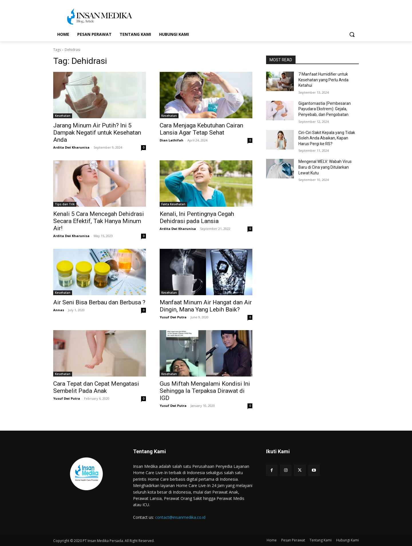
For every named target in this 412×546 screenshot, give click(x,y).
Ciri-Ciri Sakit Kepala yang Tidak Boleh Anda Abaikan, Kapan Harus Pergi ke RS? (326, 138)
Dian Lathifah (171, 140)
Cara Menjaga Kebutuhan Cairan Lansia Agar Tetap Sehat (201, 129)
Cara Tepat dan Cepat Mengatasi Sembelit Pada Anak (96, 387)
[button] (352, 34)
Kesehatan (62, 116)
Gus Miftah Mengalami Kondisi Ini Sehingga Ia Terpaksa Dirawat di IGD (205, 390)
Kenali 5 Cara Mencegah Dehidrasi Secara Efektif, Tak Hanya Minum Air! (98, 221)
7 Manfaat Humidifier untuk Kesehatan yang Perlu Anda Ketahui (323, 80)
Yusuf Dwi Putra (173, 317)
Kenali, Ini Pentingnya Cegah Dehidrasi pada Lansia (197, 217)
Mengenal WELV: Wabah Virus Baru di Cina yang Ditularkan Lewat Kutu (325, 167)
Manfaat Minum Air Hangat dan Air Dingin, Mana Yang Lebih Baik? (206, 306)
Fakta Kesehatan (173, 204)
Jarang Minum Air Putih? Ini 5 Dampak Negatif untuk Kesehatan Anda (97, 132)
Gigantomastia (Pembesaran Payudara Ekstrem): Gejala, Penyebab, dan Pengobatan (324, 109)
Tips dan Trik (65, 204)
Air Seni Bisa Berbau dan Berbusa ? (99, 302)
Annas (58, 310)
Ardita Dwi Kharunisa (71, 147)
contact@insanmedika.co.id (180, 517)
